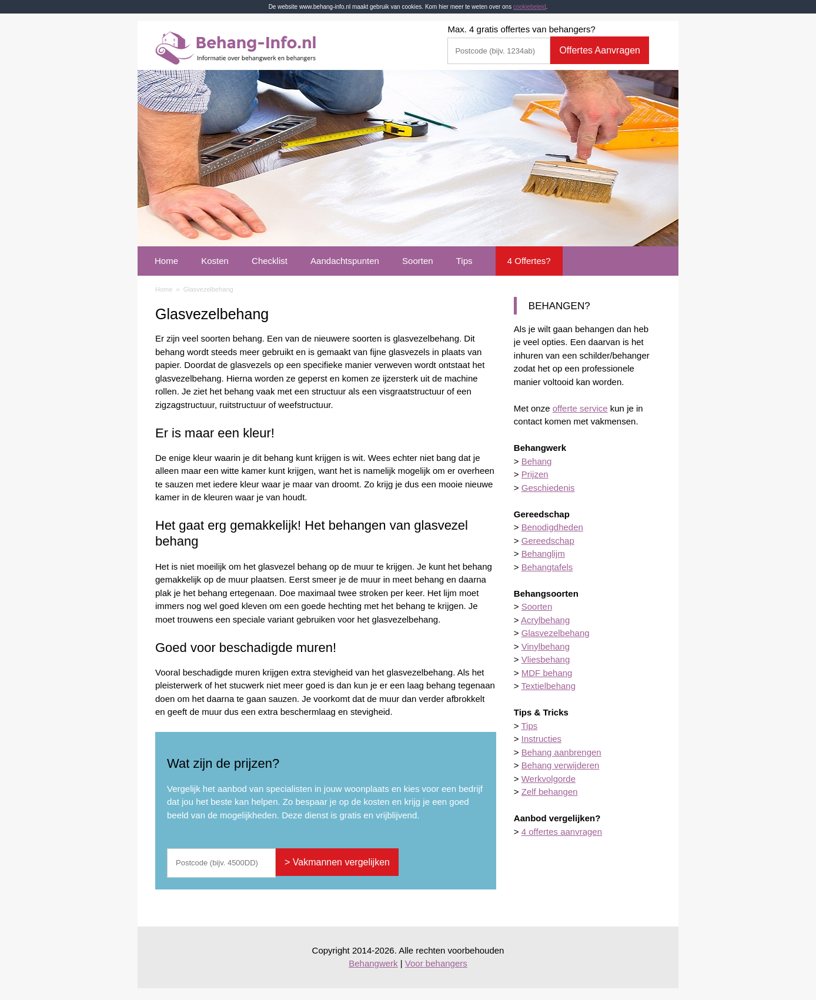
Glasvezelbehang (555, 633)
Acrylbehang (545, 620)
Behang (536, 461)
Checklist (269, 261)
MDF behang (547, 673)
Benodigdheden (552, 527)
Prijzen (535, 474)
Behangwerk (373, 963)
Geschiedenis (548, 488)
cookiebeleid (529, 7)
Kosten (215, 261)
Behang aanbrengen (561, 752)
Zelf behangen (549, 792)
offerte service (580, 408)
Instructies (541, 739)
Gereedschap (547, 541)
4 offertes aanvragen (561, 832)
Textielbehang (548, 686)
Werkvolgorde (548, 779)
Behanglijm (543, 553)
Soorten (417, 261)
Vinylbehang (545, 646)
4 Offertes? (529, 261)
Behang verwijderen (560, 765)
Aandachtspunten (344, 261)
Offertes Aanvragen (599, 50)
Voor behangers (436, 963)
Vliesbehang (545, 659)
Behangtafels (547, 567)
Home (166, 261)
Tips (464, 261)
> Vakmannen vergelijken (337, 862)
